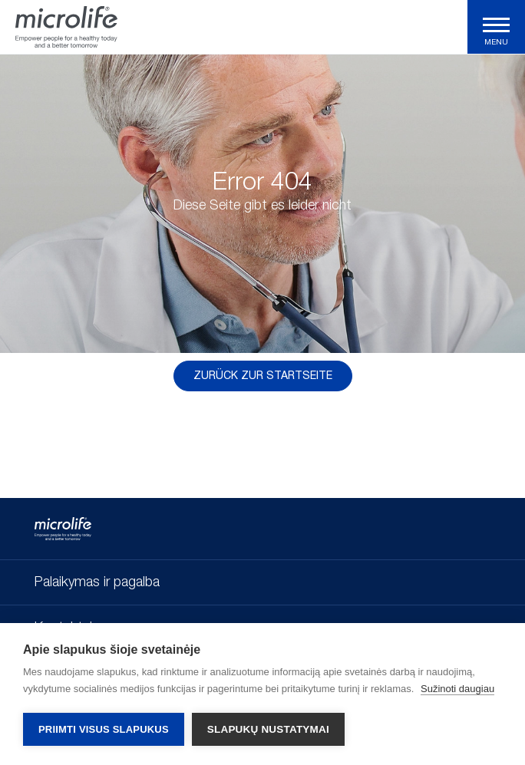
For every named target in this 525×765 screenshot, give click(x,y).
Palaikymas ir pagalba (97, 582)
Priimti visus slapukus (103, 729)
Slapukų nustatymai (268, 729)
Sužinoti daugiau (457, 688)
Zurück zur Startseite (262, 376)
